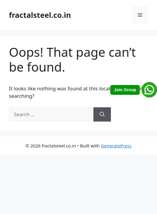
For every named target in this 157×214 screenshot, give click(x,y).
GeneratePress (116, 146)
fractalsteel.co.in (40, 15)
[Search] (102, 114)
